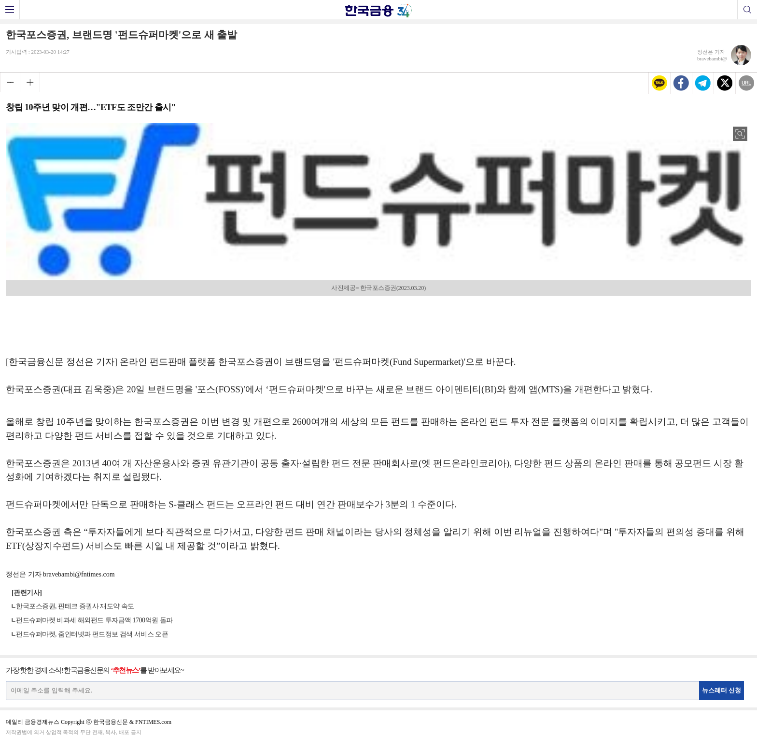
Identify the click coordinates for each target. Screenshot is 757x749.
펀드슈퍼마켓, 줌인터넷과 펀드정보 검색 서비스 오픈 (92, 634)
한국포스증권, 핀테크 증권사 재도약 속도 (75, 606)
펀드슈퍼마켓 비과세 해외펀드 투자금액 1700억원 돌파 (94, 620)
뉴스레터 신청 (722, 690)
